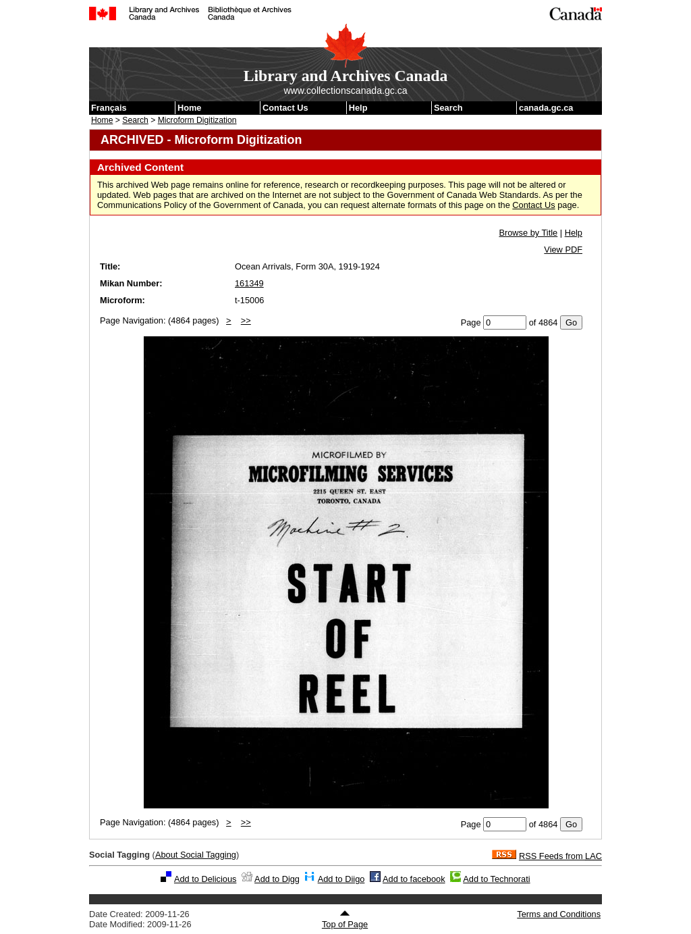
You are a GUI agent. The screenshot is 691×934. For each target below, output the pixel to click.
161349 (249, 283)
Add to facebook (414, 879)
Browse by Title (528, 233)
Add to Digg (277, 879)
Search (448, 108)
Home (189, 108)
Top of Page (345, 919)
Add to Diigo (341, 879)
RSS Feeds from (560, 856)
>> (246, 320)
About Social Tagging (195, 855)
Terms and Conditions (559, 914)
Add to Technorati (496, 879)
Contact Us (285, 108)
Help (358, 108)
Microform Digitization (197, 120)
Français (109, 108)
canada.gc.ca (546, 108)
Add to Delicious (205, 879)
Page (471, 322)
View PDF (563, 249)
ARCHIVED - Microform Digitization (201, 140)
